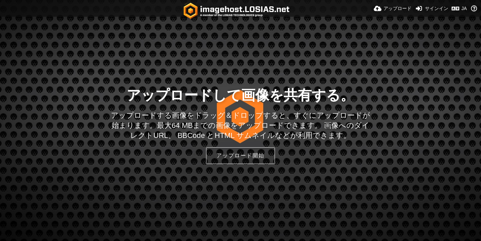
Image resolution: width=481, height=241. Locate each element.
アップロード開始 (240, 155)
